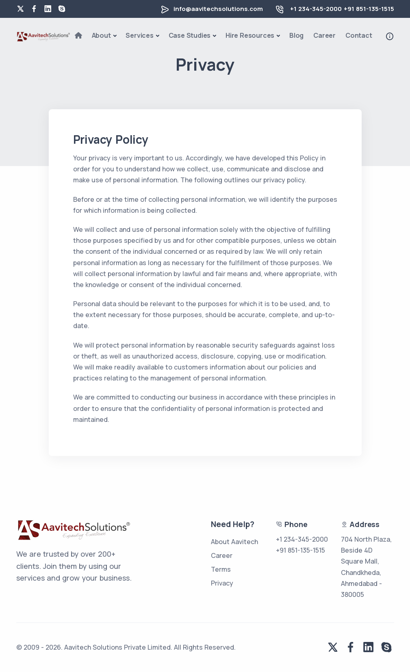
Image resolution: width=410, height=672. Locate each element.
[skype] (62, 9)
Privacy (222, 583)
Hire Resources (250, 35)
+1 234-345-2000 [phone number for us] (316, 8)
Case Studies (190, 35)
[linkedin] (48, 9)
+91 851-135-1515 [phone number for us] (300, 550)
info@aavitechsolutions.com (218, 8)
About (101, 35)
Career (324, 35)
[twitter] (20, 9)
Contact (358, 35)
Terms (221, 569)
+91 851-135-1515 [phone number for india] (369, 8)
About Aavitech (234, 541)
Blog (296, 35)
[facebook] (34, 9)
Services (139, 35)
